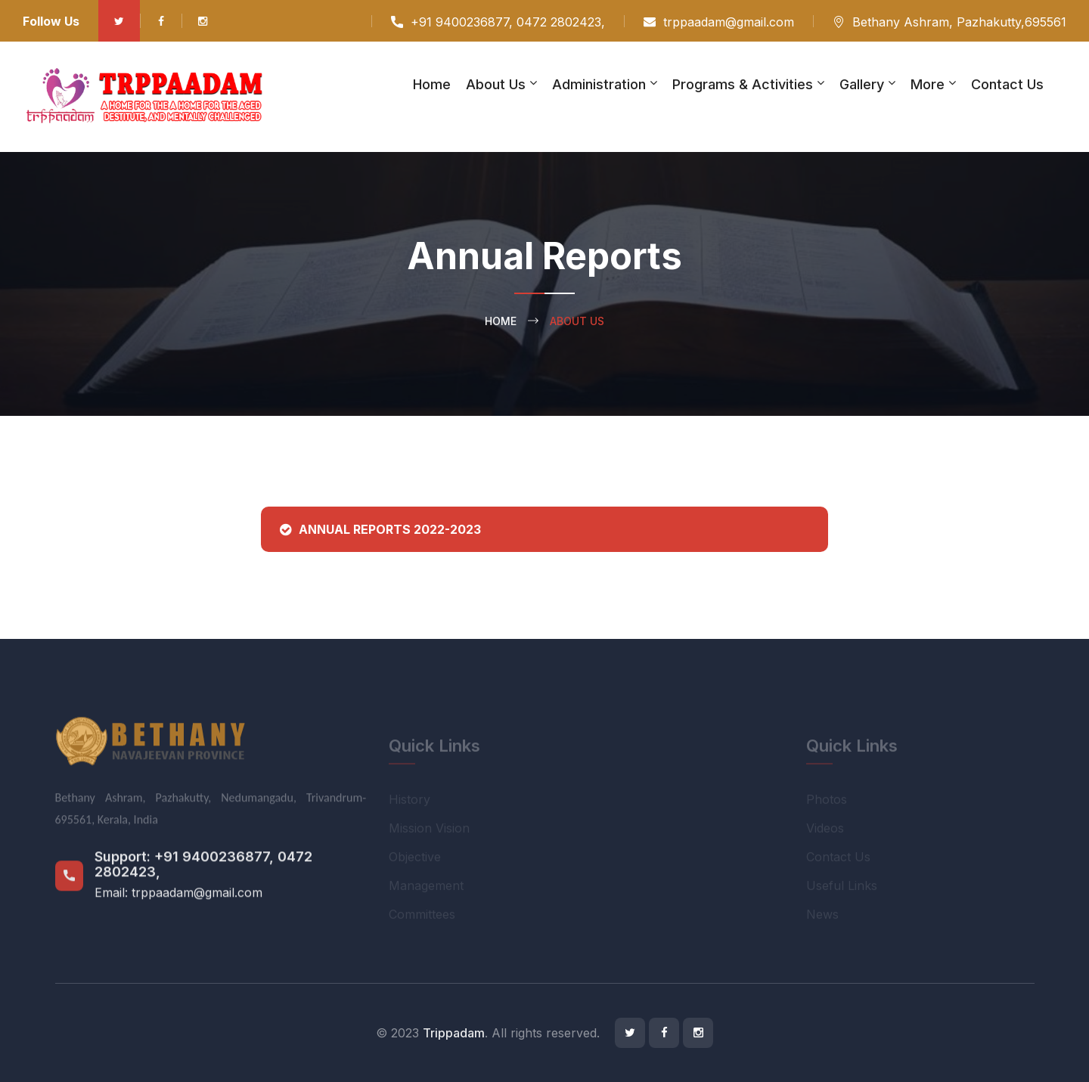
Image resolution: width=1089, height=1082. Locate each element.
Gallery (861, 84)
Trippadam (454, 1032)
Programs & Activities (742, 84)
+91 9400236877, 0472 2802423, (508, 21)
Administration (599, 84)
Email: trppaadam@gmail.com (178, 901)
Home (432, 84)
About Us (496, 84)
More (928, 84)
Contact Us (1007, 84)
